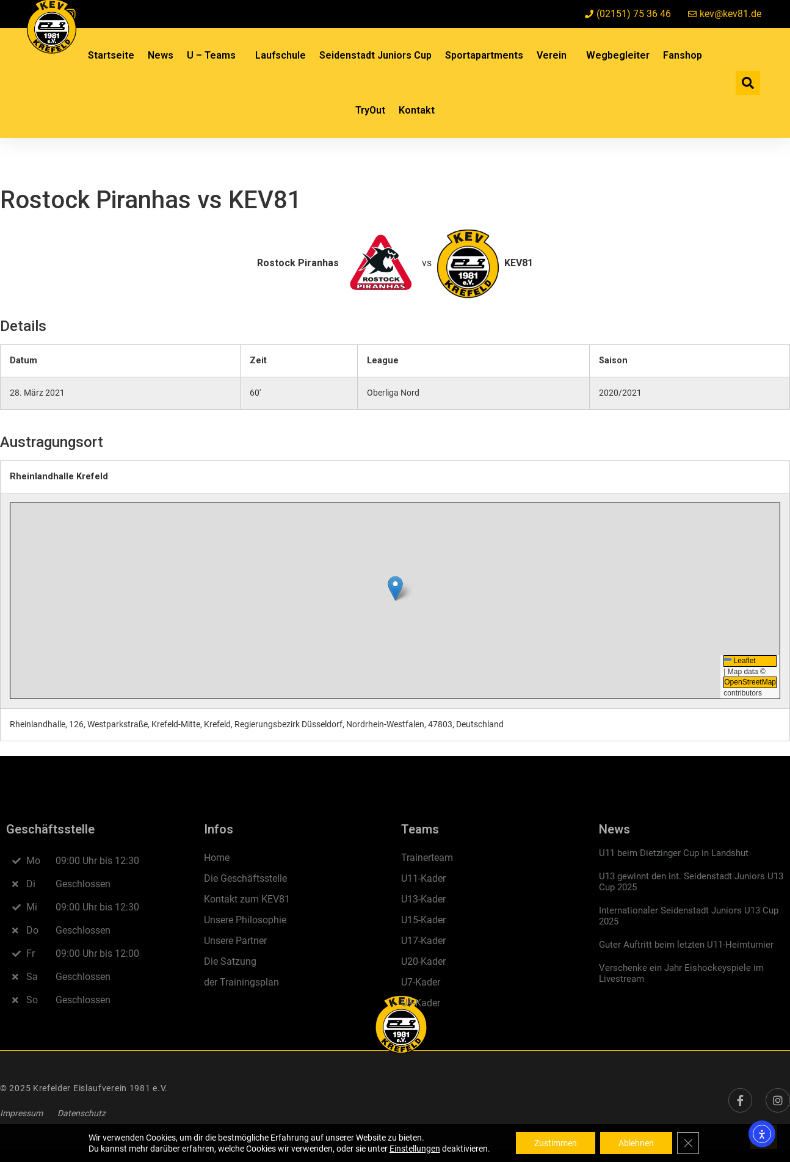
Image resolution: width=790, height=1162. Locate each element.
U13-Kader (423, 899)
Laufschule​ (280, 55)
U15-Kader (423, 920)
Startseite (111, 55)
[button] (748, 83)
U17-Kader (423, 940)
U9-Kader (420, 1003)
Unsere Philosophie (245, 920)
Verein (555, 55)
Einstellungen (415, 1148)
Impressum (21, 1113)
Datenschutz (81, 1113)
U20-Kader (423, 961)
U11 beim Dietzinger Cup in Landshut (673, 853)
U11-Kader (423, 878)
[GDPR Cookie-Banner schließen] (688, 1143)
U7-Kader (420, 982)
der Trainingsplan (241, 982)
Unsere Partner (235, 940)
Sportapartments (484, 55)
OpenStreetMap (750, 682)
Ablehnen (636, 1143)
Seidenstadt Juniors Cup (375, 55)
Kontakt (417, 110)
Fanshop (682, 55)
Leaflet (739, 660)
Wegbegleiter (618, 55)
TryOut (370, 110)
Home (217, 857)
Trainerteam (427, 857)
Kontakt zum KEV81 (247, 899)
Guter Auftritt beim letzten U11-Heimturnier (686, 944)
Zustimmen (555, 1143)
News (160, 55)
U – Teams (214, 55)
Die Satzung (230, 961)
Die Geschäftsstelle (245, 878)
